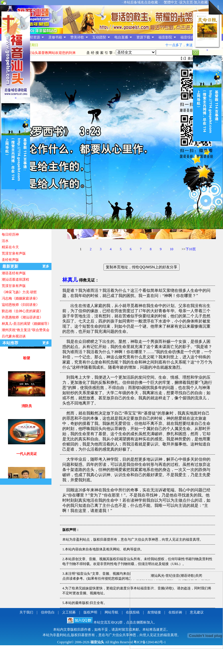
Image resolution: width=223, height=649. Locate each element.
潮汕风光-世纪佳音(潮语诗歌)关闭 (176, 576)
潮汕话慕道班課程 (15, 279)
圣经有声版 (10, 260)
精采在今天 (10, 247)
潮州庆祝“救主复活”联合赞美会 (25, 330)
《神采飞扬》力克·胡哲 (19, 292)
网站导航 (111, 612)
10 (171, 249)
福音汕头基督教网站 (31, 19)
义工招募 (69, 612)
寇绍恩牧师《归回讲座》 (20, 305)
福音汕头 (97, 642)
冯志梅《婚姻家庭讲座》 (20, 298)
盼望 (26, 363)
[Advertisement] (19, 193)
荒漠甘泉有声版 (14, 253)
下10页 (191, 249)
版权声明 (90, 612)
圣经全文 (136, 52)
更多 (45, 266)
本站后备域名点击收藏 (141, 2)
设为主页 (186, 2)
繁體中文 (171, 2)
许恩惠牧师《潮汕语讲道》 (22, 317)
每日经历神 (10, 234)
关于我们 (26, 612)
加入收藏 (201, 2)
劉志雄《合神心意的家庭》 (22, 311)
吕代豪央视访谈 (14, 336)
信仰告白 (48, 612)
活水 (5, 241)
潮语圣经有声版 (14, 273)
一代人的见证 (26, 459)
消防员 (26, 411)
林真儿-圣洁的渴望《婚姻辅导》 (26, 324)
